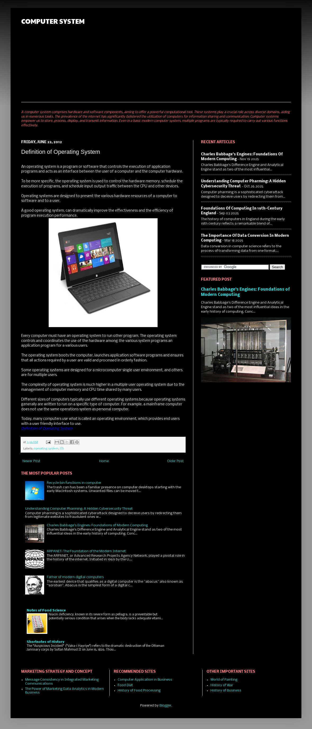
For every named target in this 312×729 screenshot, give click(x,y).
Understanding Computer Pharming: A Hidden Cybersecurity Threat (79, 508)
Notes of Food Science (46, 610)
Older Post (175, 461)
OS (62, 448)
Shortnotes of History (45, 642)
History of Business (225, 690)
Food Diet (125, 685)
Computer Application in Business (145, 679)
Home (104, 461)
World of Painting (223, 679)
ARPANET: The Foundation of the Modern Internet (86, 551)
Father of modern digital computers (75, 577)
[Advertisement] (232, 55)
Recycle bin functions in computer (74, 483)
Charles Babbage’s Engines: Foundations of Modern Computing (97, 525)
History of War (221, 685)
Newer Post (31, 461)
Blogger (165, 705)
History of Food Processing (139, 690)
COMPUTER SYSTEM (53, 21)
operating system (46, 448)
